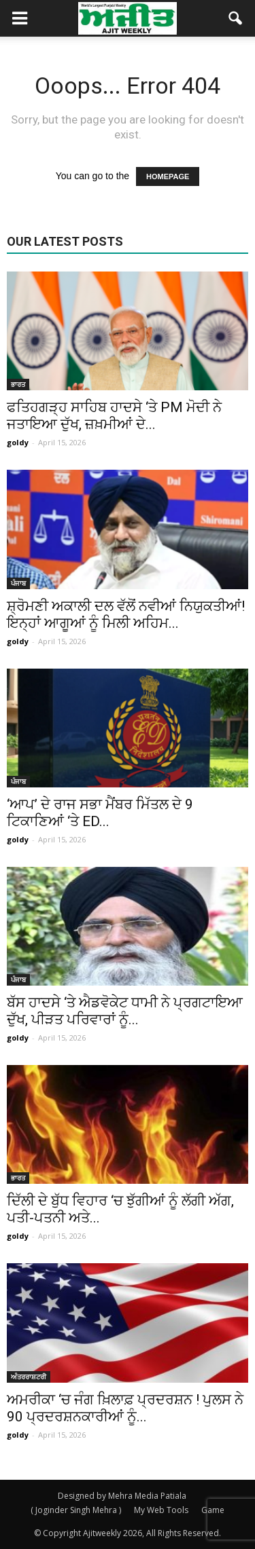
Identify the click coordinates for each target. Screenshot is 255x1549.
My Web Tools (161, 1510)
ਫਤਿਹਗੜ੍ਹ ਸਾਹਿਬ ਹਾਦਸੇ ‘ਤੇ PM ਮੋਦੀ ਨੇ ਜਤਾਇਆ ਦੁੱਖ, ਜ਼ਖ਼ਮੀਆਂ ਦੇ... (114, 415)
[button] (236, 18)
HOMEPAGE (167, 176)
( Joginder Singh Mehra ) (76, 1510)
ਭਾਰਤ (18, 384)
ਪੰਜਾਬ (18, 583)
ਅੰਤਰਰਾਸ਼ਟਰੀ (28, 1376)
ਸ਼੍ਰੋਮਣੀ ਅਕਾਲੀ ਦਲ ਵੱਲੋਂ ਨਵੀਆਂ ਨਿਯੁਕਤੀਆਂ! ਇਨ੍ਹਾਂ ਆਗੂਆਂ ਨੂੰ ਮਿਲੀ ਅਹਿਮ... (126, 614)
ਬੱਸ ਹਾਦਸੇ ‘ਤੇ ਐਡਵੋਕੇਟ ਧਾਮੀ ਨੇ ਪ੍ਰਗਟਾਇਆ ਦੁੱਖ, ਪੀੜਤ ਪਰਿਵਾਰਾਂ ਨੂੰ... (125, 1011)
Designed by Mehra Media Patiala (122, 1495)
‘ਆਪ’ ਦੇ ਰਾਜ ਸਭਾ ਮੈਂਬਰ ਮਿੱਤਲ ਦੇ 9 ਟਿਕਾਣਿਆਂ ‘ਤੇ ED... (100, 812)
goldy (18, 442)
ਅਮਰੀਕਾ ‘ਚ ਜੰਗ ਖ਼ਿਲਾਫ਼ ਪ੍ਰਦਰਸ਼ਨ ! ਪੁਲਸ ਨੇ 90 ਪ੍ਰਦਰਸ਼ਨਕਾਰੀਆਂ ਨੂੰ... (125, 1408)
